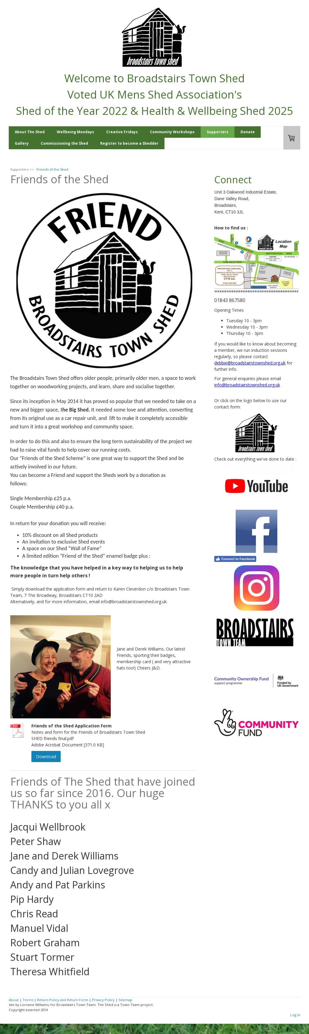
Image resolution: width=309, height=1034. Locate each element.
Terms (28, 1000)
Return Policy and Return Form (62, 1000)
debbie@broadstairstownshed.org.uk (249, 363)
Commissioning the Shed (64, 143)
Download (46, 756)
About (14, 1000)
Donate (248, 131)
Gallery (22, 143)
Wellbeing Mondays (75, 131)
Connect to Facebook (235, 558)
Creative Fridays (122, 131)
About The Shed (30, 131)
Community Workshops (172, 131)
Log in (295, 1015)
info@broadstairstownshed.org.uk (247, 385)
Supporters (217, 131)
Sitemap (125, 1000)
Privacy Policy (103, 1000)
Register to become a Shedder (129, 143)
